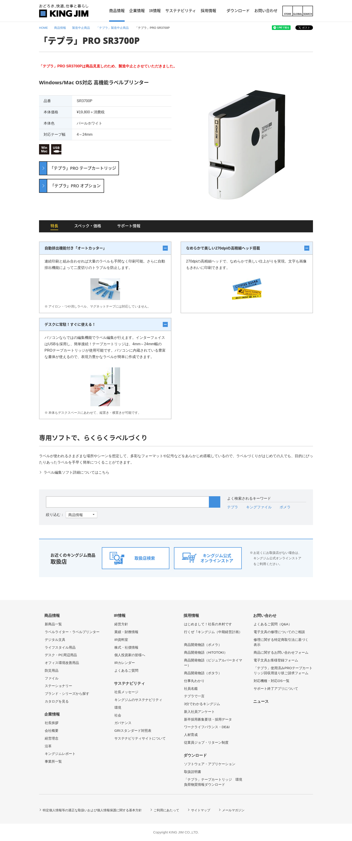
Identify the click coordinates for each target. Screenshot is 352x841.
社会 (117, 715)
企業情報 (52, 714)
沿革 (48, 746)
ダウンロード (195, 755)
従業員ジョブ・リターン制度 (206, 742)
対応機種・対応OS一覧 (271, 681)
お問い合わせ (264, 615)
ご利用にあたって (166, 810)
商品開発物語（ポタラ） (203, 673)
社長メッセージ (126, 692)
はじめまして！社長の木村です (208, 624)
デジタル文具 (55, 640)
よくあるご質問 (126, 670)
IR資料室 (121, 640)
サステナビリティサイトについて (140, 738)
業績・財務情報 (126, 632)
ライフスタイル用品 (60, 647)
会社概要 (51, 730)
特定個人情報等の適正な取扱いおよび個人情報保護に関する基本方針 (92, 810)
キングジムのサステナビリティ (138, 700)
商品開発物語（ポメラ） (203, 645)
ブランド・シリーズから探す (67, 693)
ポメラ (285, 507)
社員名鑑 (191, 688)
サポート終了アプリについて (276, 688)
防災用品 (51, 670)
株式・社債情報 (126, 647)
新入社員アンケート (199, 712)
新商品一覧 (53, 624)
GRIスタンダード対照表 (132, 730)
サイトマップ (200, 810)
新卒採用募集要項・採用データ (208, 719)
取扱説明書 (192, 772)
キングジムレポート (60, 754)
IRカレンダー (124, 663)
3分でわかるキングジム (202, 704)
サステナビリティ (129, 683)
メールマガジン (233, 810)
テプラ (232, 507)
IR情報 (120, 615)
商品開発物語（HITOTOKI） (205, 652)
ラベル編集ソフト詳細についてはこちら (76, 472)
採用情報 (191, 615)
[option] (247, 145)
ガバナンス (122, 723)
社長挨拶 (51, 723)
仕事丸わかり (194, 681)
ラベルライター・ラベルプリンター (72, 632)
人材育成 (191, 735)
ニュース (261, 701)
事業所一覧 (53, 761)
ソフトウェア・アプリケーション (209, 764)
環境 (117, 707)
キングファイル (259, 507)
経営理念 (51, 738)
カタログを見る (57, 701)
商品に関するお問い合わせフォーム (281, 652)
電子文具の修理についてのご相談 (279, 632)
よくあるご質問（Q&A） (273, 624)
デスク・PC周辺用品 (61, 655)
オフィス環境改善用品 (62, 663)
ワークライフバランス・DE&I (207, 727)
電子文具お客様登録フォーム (276, 660)
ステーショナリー (58, 686)
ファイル (51, 678)
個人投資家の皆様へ (129, 655)
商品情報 (52, 615)
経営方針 (121, 624)
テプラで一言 (194, 696)
